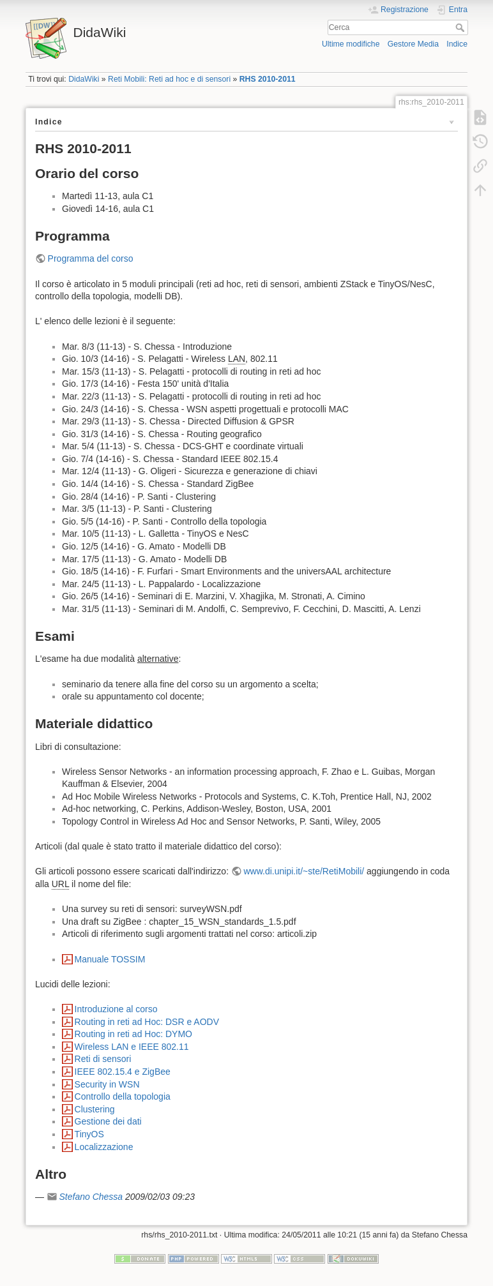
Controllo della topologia (123, 1096)
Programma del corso (90, 258)
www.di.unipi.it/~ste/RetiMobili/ (304, 871)
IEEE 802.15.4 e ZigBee (123, 1071)
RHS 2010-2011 (267, 79)
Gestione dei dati (108, 1121)
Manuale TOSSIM (110, 959)
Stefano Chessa (91, 1197)
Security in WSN (107, 1084)
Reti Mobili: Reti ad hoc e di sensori (169, 79)
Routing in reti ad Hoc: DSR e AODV (147, 1022)
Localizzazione (104, 1147)
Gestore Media (413, 44)
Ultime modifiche (351, 44)
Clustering (95, 1109)
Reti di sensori (103, 1059)
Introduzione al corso (116, 1009)
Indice (456, 44)
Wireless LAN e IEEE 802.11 (132, 1047)
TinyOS (89, 1134)
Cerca (461, 27)
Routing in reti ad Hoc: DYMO (133, 1034)
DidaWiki (83, 79)
